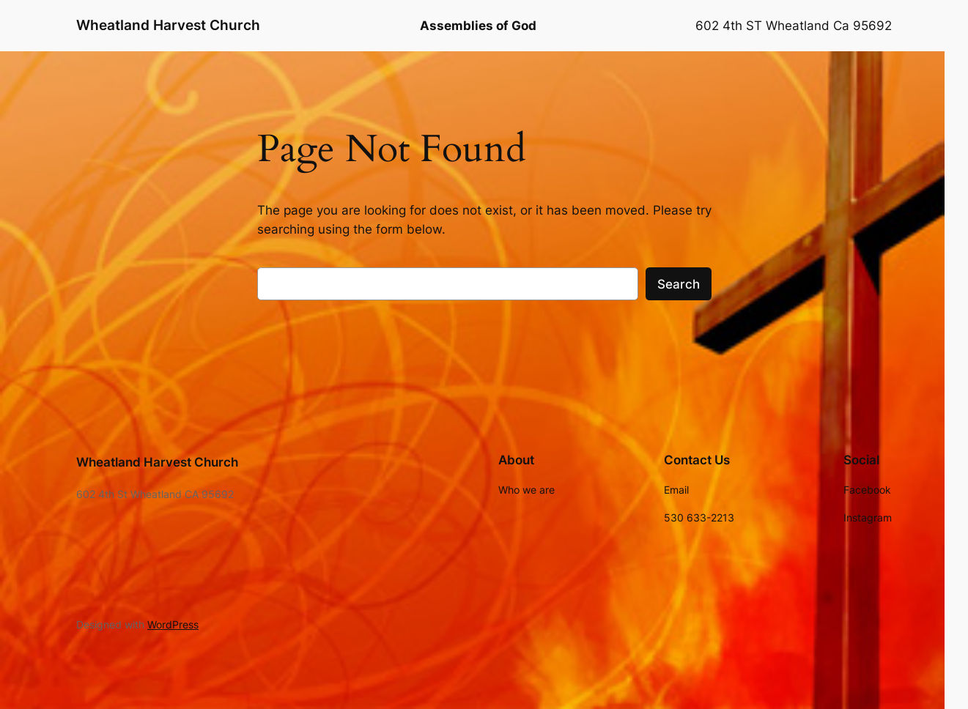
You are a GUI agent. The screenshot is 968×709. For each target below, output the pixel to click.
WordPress (173, 624)
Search (678, 284)
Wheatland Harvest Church (168, 25)
